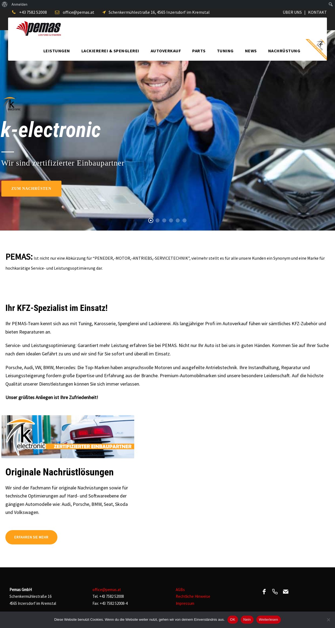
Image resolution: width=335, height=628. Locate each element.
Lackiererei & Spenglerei (110, 50)
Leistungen (56, 50)
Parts (199, 50)
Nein (247, 619)
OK (232, 619)
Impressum (185, 603)
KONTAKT (317, 12)
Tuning (225, 50)
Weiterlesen (268, 619)
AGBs (180, 589)
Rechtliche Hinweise (193, 596)
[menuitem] (4, 4)
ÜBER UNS (292, 12)
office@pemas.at (78, 12)
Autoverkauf (166, 50)
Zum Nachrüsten (31, 189)
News (251, 50)
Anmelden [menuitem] (19, 4)
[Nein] (328, 619)
